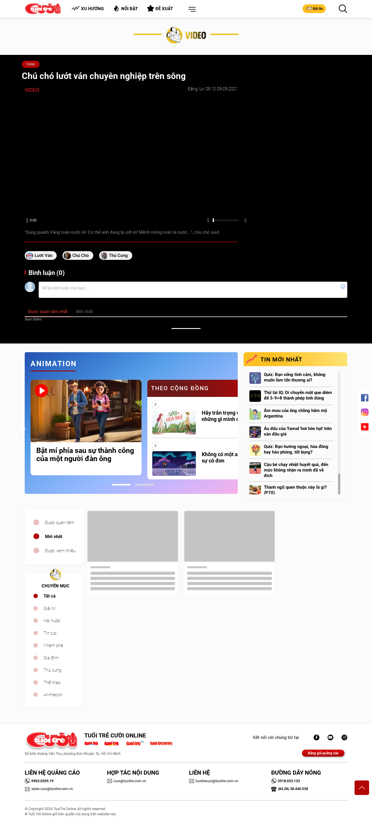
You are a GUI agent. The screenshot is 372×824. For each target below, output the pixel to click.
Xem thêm (33, 319)
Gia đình (51, 658)
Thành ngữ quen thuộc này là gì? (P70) (295, 490)
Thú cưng (52, 670)
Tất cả (50, 596)
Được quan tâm (59, 522)
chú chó (80, 255)
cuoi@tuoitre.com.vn (126, 781)
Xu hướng (87, 8)
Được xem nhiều (60, 550)
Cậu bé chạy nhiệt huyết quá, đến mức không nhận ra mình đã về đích (296, 470)
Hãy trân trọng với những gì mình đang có (228, 416)
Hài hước (52, 620)
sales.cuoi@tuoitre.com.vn (49, 789)
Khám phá (53, 645)
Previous (23, 429)
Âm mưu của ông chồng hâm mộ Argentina (295, 413)
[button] (191, 9)
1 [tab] (121, 484)
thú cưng (118, 255)
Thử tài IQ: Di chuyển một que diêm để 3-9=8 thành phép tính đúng (298, 395)
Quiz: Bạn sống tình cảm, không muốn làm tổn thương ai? (295, 377)
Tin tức (50, 633)
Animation (53, 694)
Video (30, 64)
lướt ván (43, 255)
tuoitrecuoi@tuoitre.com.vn (213, 781)
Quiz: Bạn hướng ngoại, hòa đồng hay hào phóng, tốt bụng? (296, 449)
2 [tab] (144, 484)
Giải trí (50, 608)
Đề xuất (160, 8)
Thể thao (52, 682)
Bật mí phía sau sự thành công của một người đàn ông (85, 455)
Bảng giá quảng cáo (323, 753)
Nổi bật (125, 8)
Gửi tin (314, 8)
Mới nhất (53, 536)
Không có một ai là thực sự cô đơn (229, 457)
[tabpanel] (86, 427)
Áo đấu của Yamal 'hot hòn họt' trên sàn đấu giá (298, 431)
